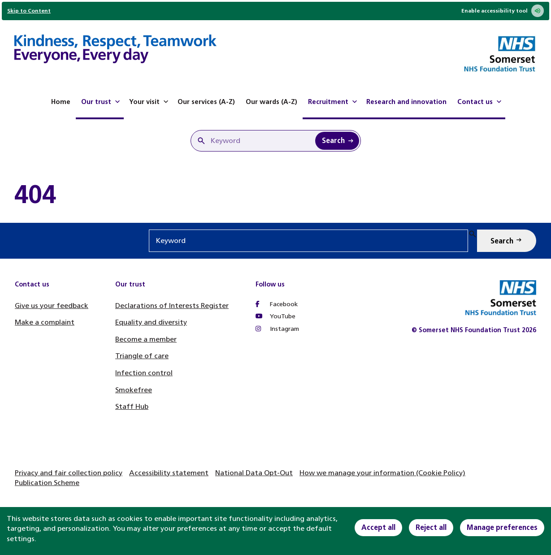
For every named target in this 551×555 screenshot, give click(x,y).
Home (60, 102)
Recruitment (333, 101)
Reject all (431, 527)
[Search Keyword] (337, 141)
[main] (275, 194)
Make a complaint (44, 322)
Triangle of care (142, 355)
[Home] (115, 50)
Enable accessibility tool (502, 10)
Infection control (144, 373)
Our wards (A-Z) (271, 102)
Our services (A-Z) (206, 102)
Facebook (277, 304)
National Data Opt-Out (254, 472)
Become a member (146, 339)
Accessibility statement (168, 472)
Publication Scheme (47, 482)
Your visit (149, 101)
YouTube (275, 316)
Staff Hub (131, 406)
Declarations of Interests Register (172, 305)
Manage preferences (502, 527)
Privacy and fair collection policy (68, 472)
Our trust (101, 101)
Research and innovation (406, 102)
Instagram (277, 329)
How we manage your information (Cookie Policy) (382, 472)
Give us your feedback (51, 305)
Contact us (480, 101)
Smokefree (133, 390)
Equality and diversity (151, 322)
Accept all (378, 527)
